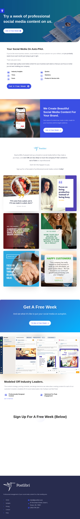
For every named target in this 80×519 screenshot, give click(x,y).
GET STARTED (8, 399)
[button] (2, 11)
